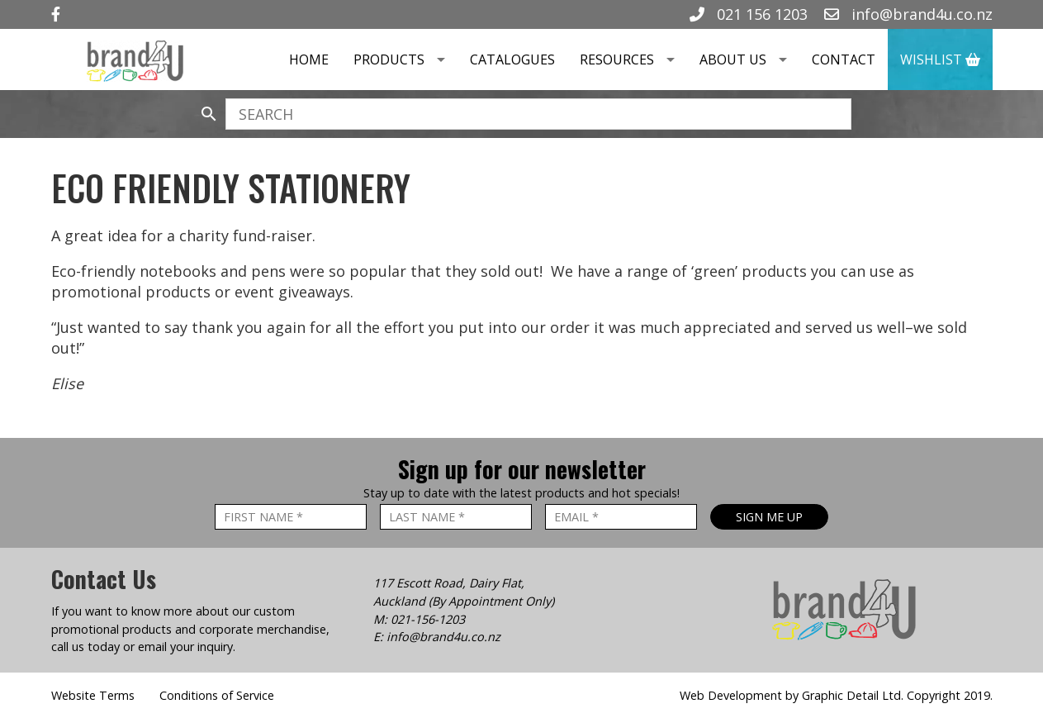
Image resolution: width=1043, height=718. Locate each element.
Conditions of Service (216, 695)
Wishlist (940, 59)
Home (309, 59)
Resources (633, 59)
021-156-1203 (428, 619)
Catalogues (512, 59)
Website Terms (93, 695)
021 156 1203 (749, 14)
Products (405, 59)
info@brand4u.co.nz (908, 14)
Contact (843, 59)
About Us (749, 59)
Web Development (731, 695)
